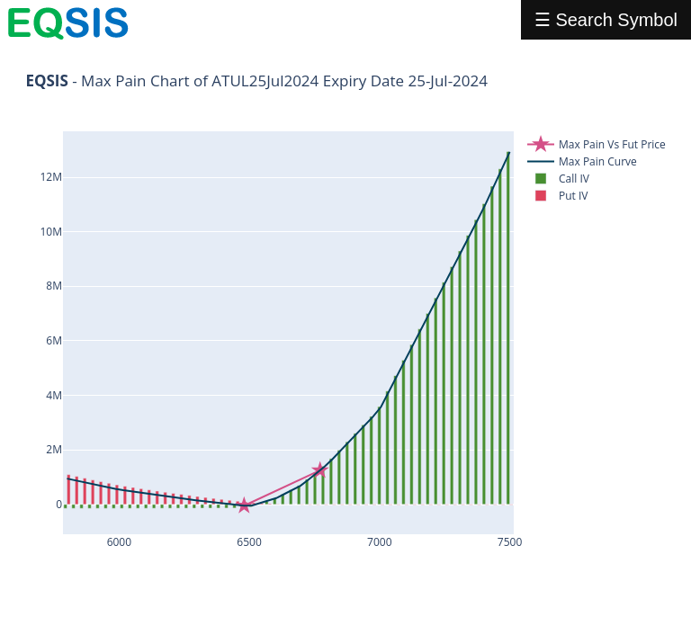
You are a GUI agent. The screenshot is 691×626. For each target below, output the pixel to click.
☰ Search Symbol (606, 20)
